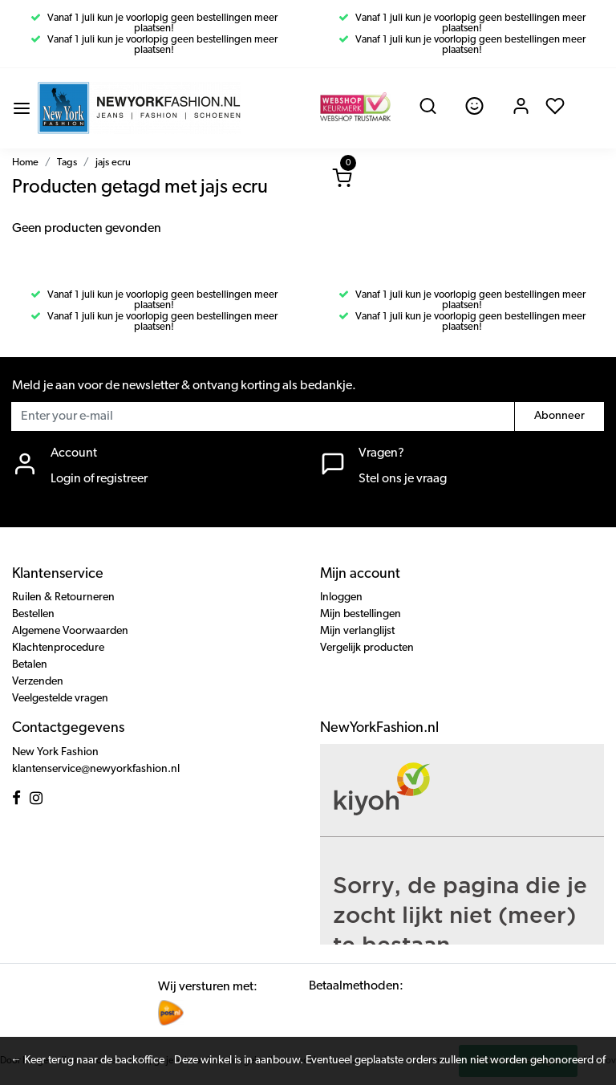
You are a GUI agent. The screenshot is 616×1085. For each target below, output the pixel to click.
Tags (67, 162)
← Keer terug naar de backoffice (87, 1061)
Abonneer (559, 416)
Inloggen (341, 597)
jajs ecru (113, 162)
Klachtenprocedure (58, 648)
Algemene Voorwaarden (70, 631)
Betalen (29, 665)
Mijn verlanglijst (357, 631)
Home (25, 162)
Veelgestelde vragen (60, 699)
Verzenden (37, 682)
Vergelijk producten (367, 648)
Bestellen (33, 614)
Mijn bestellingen (360, 614)
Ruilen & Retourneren (63, 597)
